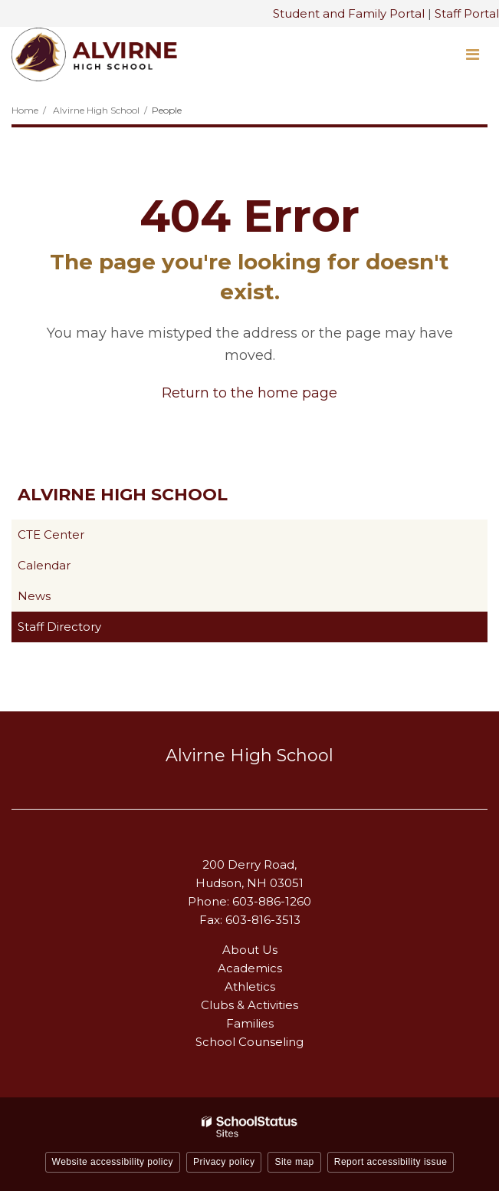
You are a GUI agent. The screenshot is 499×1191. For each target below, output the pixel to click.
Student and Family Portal (349, 13)
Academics (250, 968)
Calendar (44, 565)
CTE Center (75, 537)
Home (24, 110)
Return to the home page (249, 392)
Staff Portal (467, 13)
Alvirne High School (96, 110)
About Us (249, 949)
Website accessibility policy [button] (113, 1161)
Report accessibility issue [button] (391, 1161)
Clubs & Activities (249, 1005)
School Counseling (249, 1041)
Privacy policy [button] (223, 1161)
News (34, 596)
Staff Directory (59, 626)
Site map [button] (294, 1161)
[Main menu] (472, 54)
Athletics (250, 986)
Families (250, 1023)
